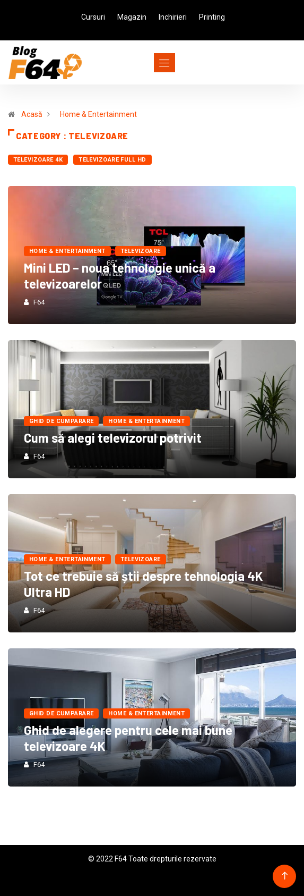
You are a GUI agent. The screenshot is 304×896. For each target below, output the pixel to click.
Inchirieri (173, 17)
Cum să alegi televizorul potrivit (113, 437)
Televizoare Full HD (112, 159)
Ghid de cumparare (61, 421)
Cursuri (93, 17)
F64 (39, 302)
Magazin (131, 17)
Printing (212, 17)
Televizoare (140, 251)
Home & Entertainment (98, 114)
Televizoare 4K (38, 159)
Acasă (31, 114)
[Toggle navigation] (145, 62)
